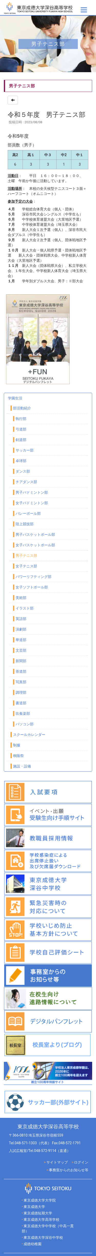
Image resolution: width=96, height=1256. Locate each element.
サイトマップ (57, 1162)
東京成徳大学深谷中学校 (43, 1237)
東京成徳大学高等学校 (41, 1219)
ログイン (81, 1162)
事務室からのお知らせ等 (68, 1170)
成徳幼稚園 (32, 1244)
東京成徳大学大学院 (40, 1200)
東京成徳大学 (34, 1207)
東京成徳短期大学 (38, 1213)
